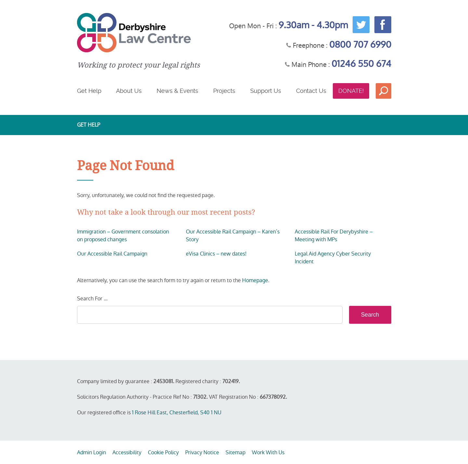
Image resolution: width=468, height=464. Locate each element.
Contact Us (311, 90)
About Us (129, 90)
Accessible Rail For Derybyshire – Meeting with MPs (334, 235)
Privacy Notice (202, 452)
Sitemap (235, 452)
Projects (224, 90)
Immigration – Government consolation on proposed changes (123, 235)
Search (383, 91)
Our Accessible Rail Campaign (112, 253)
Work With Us (268, 452)
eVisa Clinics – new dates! (216, 253)
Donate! (351, 90)
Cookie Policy (163, 452)
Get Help (89, 90)
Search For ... (92, 298)
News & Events (177, 90)
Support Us (265, 90)
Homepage (255, 280)
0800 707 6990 (360, 44)
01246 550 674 (361, 63)
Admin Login (91, 452)
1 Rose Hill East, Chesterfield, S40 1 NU (176, 412)
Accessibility (126, 452)
